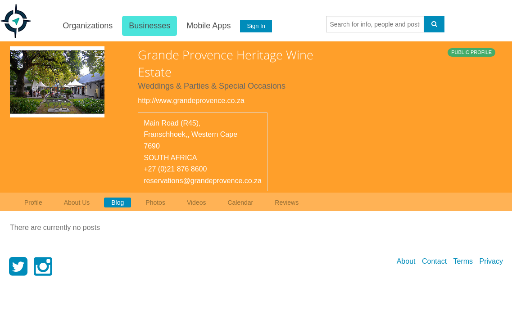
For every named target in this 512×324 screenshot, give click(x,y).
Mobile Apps (208, 25)
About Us (77, 202)
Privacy (491, 261)
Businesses (149, 25)
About (406, 261)
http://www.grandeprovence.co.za (191, 100)
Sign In (256, 25)
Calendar (240, 202)
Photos (155, 202)
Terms (463, 261)
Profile (33, 202)
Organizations (88, 25)
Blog (117, 202)
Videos (196, 202)
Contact (434, 261)
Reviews (287, 202)
